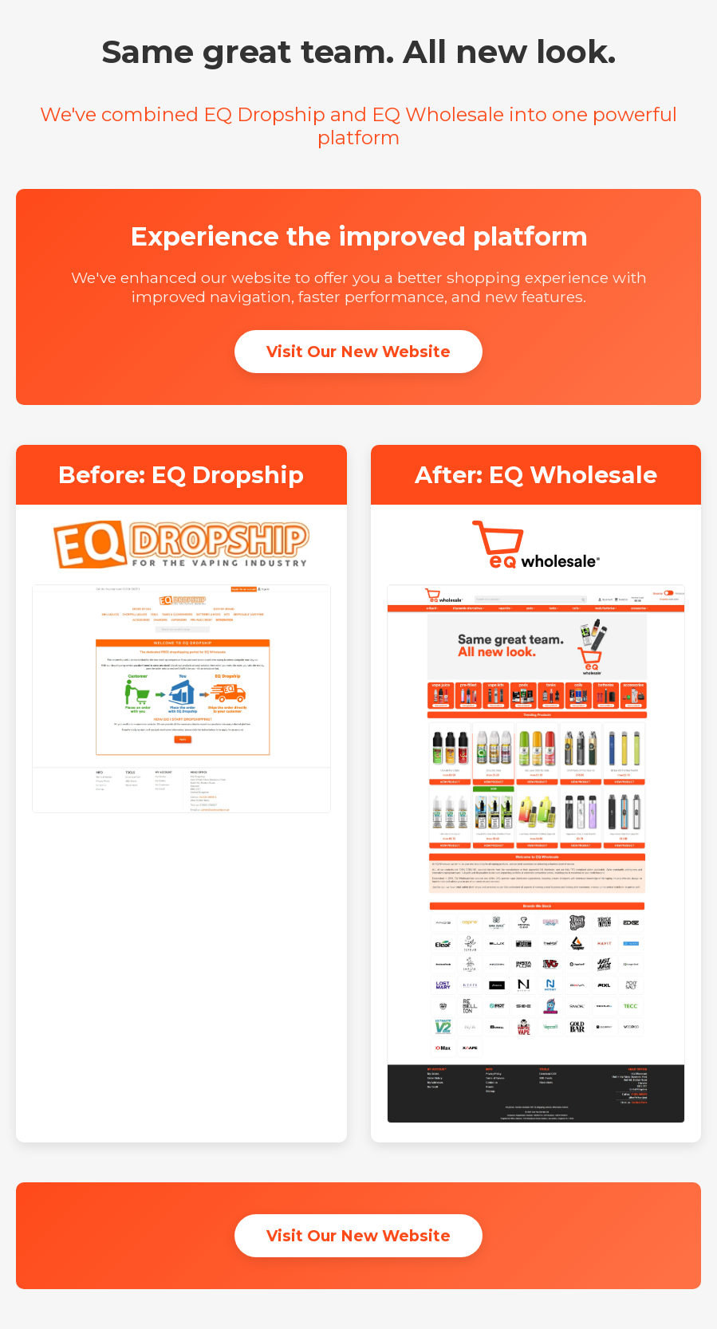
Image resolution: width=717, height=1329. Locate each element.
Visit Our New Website (358, 351)
